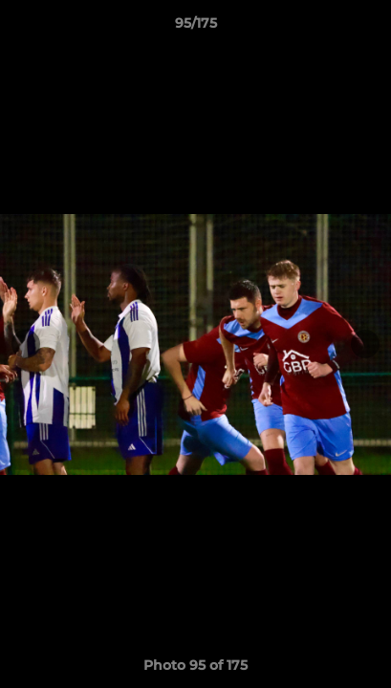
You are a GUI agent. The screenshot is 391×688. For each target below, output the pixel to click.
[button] (368, 27)
